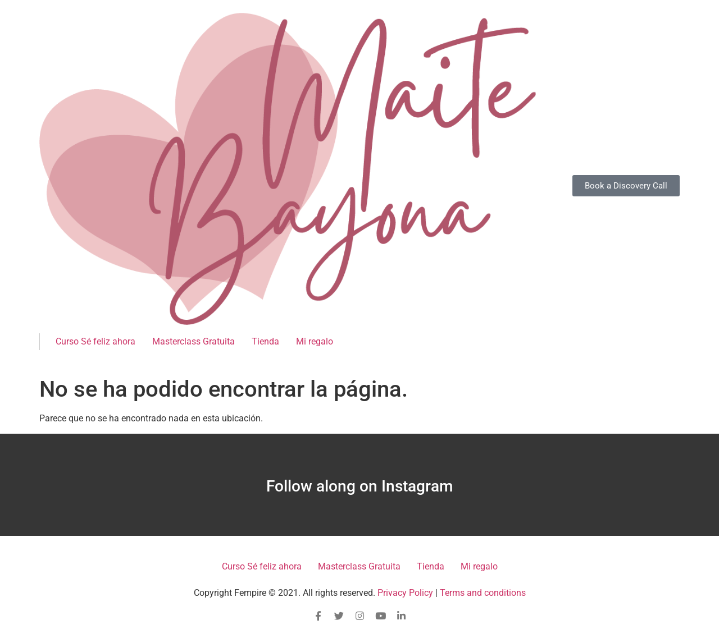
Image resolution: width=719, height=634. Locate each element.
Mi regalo (314, 341)
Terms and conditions (483, 592)
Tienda (265, 341)
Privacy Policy (405, 592)
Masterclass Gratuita (193, 341)
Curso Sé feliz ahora (95, 341)
